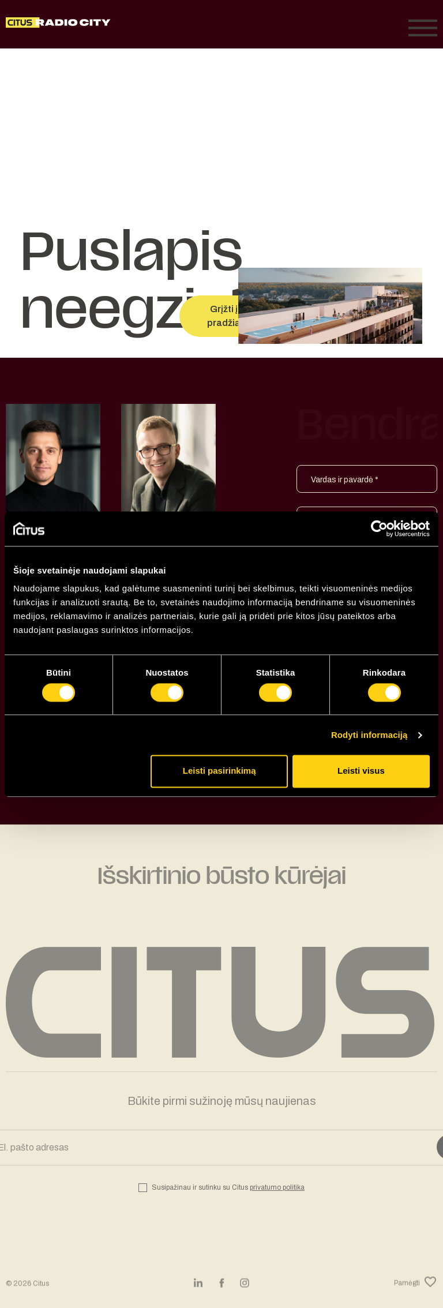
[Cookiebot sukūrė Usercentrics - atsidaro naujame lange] (379, 528)
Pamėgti (415, 1290)
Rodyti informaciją (369, 735)
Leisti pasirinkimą (219, 771)
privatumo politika (277, 1187)
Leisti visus (361, 771)
